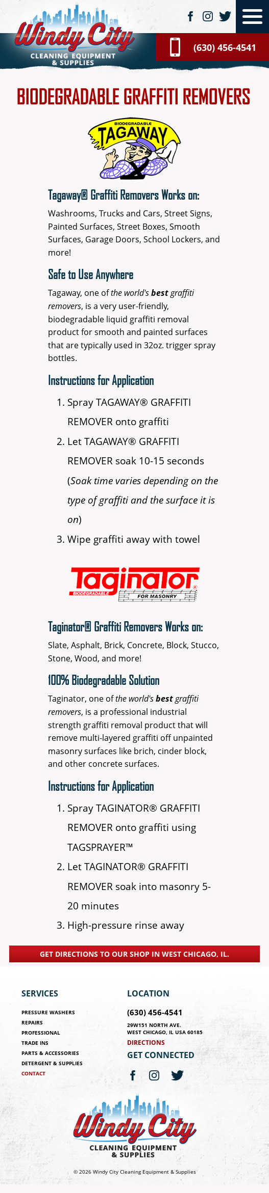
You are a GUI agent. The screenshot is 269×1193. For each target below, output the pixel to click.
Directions (146, 1042)
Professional (40, 1032)
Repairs (32, 1022)
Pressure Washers (48, 1012)
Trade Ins (34, 1042)
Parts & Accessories (50, 1053)
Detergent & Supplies (52, 1063)
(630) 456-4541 (155, 1012)
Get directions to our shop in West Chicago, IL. (134, 954)
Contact (33, 1073)
